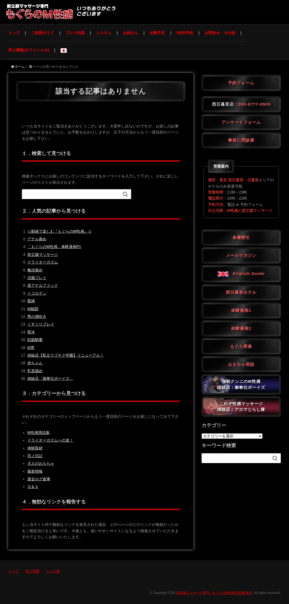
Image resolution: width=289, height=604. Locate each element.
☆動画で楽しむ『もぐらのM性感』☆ (59, 231)
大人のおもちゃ (40, 463)
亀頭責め (35, 270)
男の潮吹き (36, 316)
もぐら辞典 (241, 346)
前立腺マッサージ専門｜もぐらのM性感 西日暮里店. (214, 593)
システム (103, 33)
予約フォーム (241, 83)
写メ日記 (35, 456)
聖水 (31, 332)
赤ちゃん (35, 363)
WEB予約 (184, 33)
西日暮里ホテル (241, 292)
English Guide (241, 273)
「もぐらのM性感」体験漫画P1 (54, 246)
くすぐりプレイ (40, 324)
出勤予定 (157, 33)
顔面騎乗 (35, 339)
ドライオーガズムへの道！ (50, 440)
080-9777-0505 (254, 104)
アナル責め (36, 239)
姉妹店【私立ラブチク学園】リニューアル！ (65, 355)
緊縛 (31, 301)
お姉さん (130, 33)
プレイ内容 (75, 33)
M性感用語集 (38, 432)
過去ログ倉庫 (38, 479)
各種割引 (241, 237)
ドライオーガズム (42, 262)
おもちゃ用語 (241, 364)
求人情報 (32, 571)
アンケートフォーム (241, 122)
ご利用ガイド (42, 33)
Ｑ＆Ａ (33, 486)
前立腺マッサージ (42, 254)
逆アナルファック (42, 285)
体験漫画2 (241, 328)
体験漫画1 (241, 310)
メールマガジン (241, 255)
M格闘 (32, 309)
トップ (14, 33)
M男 (30, 347)
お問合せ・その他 (220, 33)
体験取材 (35, 448)
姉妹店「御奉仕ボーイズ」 (50, 378)
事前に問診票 (241, 140)
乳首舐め (35, 371)
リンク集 (53, 571)
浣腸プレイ (36, 278)
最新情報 (35, 471)
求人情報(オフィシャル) (28, 50)
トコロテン (36, 293)
